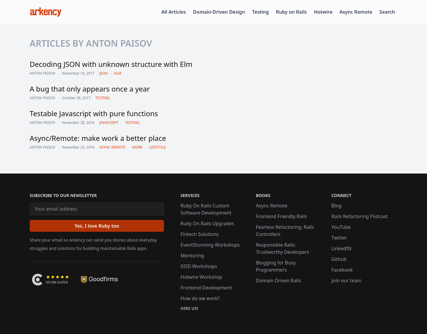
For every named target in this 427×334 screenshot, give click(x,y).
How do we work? (200, 298)
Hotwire (323, 12)
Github (339, 259)
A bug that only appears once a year (90, 89)
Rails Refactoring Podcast (360, 216)
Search (387, 12)
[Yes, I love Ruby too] (97, 226)
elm (118, 73)
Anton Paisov (42, 73)
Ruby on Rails (291, 12)
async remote (112, 147)
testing (102, 97)
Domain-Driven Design (219, 12)
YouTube (341, 227)
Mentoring (192, 255)
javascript (109, 122)
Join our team (346, 280)
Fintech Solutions (200, 234)
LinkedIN (341, 248)
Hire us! (189, 308)
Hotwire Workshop (201, 277)
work (137, 147)
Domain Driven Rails (278, 280)
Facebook (342, 270)
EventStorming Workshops (210, 245)
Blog (337, 205)
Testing (260, 12)
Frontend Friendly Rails (281, 216)
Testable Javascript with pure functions (94, 113)
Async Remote (356, 12)
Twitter (339, 237)
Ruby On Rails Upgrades (207, 223)
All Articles (173, 12)
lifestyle (157, 147)
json (103, 73)
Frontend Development (206, 287)
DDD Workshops (199, 266)
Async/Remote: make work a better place (98, 138)
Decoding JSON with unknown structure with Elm (111, 64)
